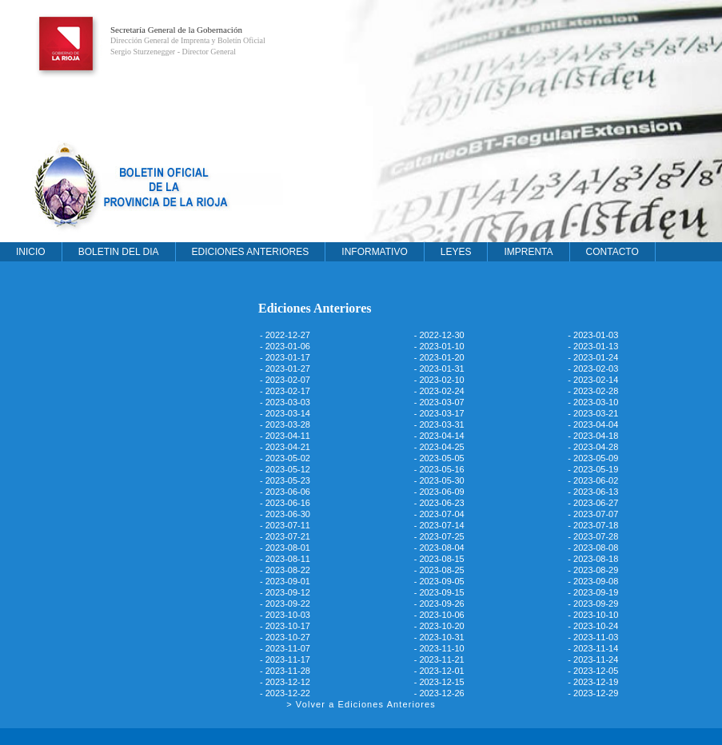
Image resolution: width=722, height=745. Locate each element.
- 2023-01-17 (285, 357)
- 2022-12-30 (439, 335)
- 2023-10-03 (285, 615)
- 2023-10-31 (439, 637)
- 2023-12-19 (593, 682)
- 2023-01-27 (285, 368)
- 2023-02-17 (285, 391)
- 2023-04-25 (439, 447)
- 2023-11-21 (439, 659)
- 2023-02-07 (285, 379)
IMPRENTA (528, 251)
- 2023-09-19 (593, 592)
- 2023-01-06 (285, 346)
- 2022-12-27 (285, 335)
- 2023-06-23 (439, 503)
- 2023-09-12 (285, 592)
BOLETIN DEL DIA (118, 251)
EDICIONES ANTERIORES (250, 251)
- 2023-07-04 (439, 514)
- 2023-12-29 (593, 693)
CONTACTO (612, 251)
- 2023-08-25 (439, 570)
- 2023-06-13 (593, 491)
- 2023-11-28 (285, 670)
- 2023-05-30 (439, 480)
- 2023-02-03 (593, 368)
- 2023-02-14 (593, 379)
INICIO (31, 251)
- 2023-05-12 (285, 469)
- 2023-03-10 (593, 402)
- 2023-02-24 (439, 391)
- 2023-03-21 (593, 413)
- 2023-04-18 (593, 435)
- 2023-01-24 (593, 357)
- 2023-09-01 (285, 581)
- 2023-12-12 (285, 682)
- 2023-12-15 (439, 682)
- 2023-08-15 (439, 559)
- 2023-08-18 (593, 559)
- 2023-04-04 (593, 424)
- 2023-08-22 (285, 570)
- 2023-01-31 (439, 368)
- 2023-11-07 (285, 648)
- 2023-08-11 (285, 559)
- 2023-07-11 (285, 525)
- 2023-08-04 (439, 547)
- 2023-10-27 (285, 637)
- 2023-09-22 (285, 603)
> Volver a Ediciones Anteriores (361, 704)
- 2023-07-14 (439, 525)
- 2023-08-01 (285, 547)
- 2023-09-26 (439, 603)
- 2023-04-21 (285, 447)
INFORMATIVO (374, 251)
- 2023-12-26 (439, 693)
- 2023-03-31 (439, 424)
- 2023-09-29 (593, 603)
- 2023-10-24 (593, 626)
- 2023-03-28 (285, 424)
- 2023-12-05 (593, 670)
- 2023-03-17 (439, 413)
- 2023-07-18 (593, 525)
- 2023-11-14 (593, 648)
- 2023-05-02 (285, 458)
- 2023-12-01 (439, 670)
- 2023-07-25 (439, 536)
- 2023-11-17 (285, 659)
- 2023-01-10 (439, 346)
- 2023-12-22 (285, 693)
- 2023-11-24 (593, 659)
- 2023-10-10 (593, 615)
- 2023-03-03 (285, 402)
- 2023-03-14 (285, 413)
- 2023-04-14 (439, 435)
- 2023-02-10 (439, 379)
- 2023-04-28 (593, 447)
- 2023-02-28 (593, 391)
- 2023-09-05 (439, 581)
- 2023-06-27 (593, 503)
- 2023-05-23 (285, 480)
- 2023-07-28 (593, 536)
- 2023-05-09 (593, 458)
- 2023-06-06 (285, 491)
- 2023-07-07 (593, 514)
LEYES (456, 251)
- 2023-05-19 (593, 469)
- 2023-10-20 (439, 626)
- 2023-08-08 (593, 547)
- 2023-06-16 (285, 503)
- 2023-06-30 (285, 514)
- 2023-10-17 (285, 626)
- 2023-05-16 (439, 469)
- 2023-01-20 (439, 357)
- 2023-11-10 (439, 648)
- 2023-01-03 (593, 335)
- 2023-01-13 (593, 346)
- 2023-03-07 (439, 402)
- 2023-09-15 (439, 592)
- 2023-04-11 (285, 435)
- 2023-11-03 (593, 637)
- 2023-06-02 (593, 480)
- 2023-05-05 (439, 458)
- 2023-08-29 (593, 570)
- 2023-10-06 (439, 615)
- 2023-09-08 (593, 581)
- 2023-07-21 (285, 536)
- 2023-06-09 (439, 491)
